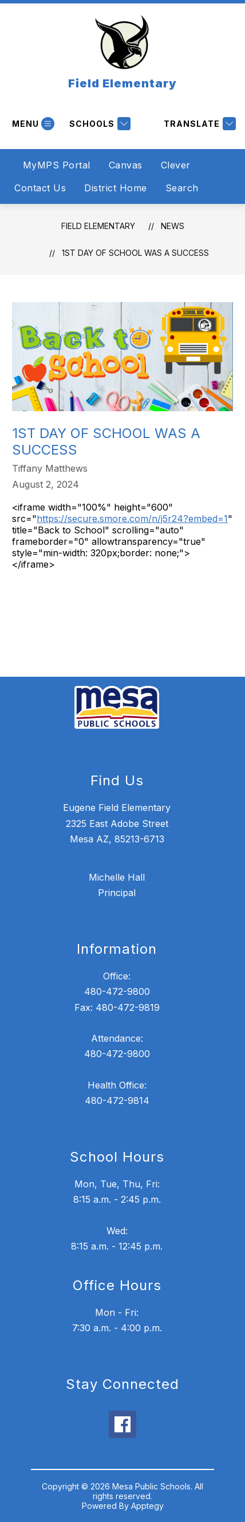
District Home (115, 188)
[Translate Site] (198, 124)
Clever (176, 165)
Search (182, 188)
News (172, 226)
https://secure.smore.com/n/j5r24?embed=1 (132, 518)
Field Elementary (98, 226)
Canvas (126, 165)
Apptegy (147, 1506)
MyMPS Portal (56, 165)
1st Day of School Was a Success (135, 253)
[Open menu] (31, 124)
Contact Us (40, 188)
